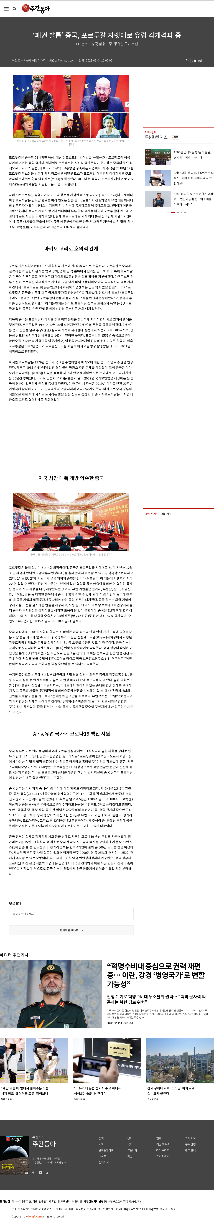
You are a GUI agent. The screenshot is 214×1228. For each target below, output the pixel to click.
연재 (159, 1138)
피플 (130, 1156)
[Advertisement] (49, 433)
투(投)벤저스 (156, 137)
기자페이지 (163, 1156)
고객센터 (65, 1201)
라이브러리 (163, 1150)
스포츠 (102, 1156)
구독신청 (190, 1144)
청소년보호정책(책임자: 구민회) (123, 1201)
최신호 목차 (163, 1144)
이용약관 (77, 1201)
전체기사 (103, 1162)
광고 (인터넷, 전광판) (35, 1201)
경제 (130, 1138)
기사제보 (190, 1138)
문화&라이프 (106, 1150)
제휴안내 (54, 1201)
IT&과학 (132, 1150)
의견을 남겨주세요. (23, 914)
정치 (101, 1138)
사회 (101, 1144)
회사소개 (17, 1201)
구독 (176, 137)
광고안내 (190, 1150)
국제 (130, 1144)
